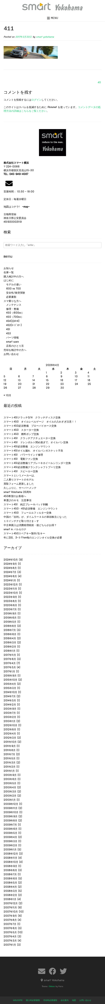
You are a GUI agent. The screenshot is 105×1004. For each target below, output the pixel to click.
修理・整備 (11, 308)
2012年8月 (10, 729)
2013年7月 (10, 712)
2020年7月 (10, 609)
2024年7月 (10, 572)
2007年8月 (10, 919)
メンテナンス (12, 304)
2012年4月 (10, 733)
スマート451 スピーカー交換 (21, 471)
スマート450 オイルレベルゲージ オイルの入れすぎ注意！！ (40, 421)
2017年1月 (9, 671)
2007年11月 (10, 907)
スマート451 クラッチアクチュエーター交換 (30, 438)
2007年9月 (10, 915)
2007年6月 (10, 928)
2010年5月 (10, 783)
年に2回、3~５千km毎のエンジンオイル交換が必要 (33, 537)
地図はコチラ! (17, 206)
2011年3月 (10, 762)
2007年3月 (10, 940)
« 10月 (7, 395)
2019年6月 (10, 617)
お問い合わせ (11, 354)
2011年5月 (10, 758)
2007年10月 (11, 911)
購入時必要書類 (33, 1000)
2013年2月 (10, 717)
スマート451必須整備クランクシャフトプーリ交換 (32, 467)
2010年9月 (10, 775)
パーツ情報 (11, 337)
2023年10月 (11, 592)
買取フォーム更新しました (19, 483)
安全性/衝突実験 (14, 292)
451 (7, 329)
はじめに (9, 280)
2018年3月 (10, 642)
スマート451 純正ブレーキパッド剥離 (26, 504)
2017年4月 (10, 663)
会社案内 (65, 1000)
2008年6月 (10, 878)
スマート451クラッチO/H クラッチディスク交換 (32, 417)
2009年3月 (10, 841)
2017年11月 (10, 654)
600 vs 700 (12, 288)
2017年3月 (10, 667)
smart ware (11, 341)
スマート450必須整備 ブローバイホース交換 (30, 425)
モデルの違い (12, 284)
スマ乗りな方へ (12, 301)
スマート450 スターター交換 (21, 429)
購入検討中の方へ (14, 276)
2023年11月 (10, 588)
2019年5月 (10, 621)
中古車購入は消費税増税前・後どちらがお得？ (30, 525)
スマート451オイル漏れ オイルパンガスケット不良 (33, 450)
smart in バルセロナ (15, 529)
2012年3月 (10, 737)
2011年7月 (9, 754)
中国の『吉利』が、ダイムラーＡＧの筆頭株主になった (35, 516)
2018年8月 (10, 626)
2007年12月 (11, 903)
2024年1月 (10, 580)
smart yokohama (45, 36)
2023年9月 (10, 597)
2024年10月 (11, 559)
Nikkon (52, 986)
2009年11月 (11, 808)
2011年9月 (10, 746)
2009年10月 (11, 812)
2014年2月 (10, 704)
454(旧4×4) (11, 321)
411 (99, 82)
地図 (74, 1000)
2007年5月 (10, 932)
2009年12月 (11, 804)
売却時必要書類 (50, 1000)
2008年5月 (10, 882)
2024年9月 (10, 563)
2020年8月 (10, 605)
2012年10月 (10, 725)
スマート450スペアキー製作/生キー (24, 533)
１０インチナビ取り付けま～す (21, 521)
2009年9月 (11, 816)
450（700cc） (13, 316)
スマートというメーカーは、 (20, 475)
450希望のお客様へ (15, 496)
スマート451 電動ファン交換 (21, 458)
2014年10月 (10, 692)
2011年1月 (9, 770)
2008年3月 (10, 891)
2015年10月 (10, 679)
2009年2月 (10, 845)
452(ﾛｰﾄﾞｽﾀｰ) (13, 325)
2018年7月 (10, 630)
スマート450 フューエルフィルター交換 (27, 512)
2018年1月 (10, 650)
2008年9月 (10, 866)
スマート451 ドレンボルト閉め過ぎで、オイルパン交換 (36, 442)
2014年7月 (10, 696)
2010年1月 (10, 799)
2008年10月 (11, 862)
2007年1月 (10, 944)
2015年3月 (10, 688)
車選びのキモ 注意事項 (19, 500)
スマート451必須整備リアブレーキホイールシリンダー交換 (37, 463)
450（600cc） (14, 312)
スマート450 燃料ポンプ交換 (21, 434)
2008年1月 (10, 899)
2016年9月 (10, 675)
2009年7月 (10, 824)
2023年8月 (10, 601)
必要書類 (10, 296)
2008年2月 (10, 895)
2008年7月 (10, 874)
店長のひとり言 (14, 345)
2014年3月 (10, 700)
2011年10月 (10, 741)
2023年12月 (11, 584)
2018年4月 (10, 638)
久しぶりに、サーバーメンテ (20, 487)
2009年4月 (10, 837)
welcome (18, 1000)
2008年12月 (11, 853)
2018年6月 (10, 634)
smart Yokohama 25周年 (17, 492)
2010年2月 (10, 795)
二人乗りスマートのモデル (19, 479)
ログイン (36, 99)
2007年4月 (10, 936)
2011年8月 (10, 750)
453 (7, 333)
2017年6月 (10, 659)
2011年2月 (10, 766)
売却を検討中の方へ (15, 350)
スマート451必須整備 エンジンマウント (27, 446)
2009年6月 (11, 828)
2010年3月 (10, 791)
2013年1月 (10, 721)
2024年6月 (10, 576)
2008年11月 (10, 857)
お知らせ (9, 268)
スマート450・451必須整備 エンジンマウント (31, 508)
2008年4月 (10, 886)
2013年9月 (10, 708)
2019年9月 (10, 613)
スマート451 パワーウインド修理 (23, 454)
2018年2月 (10, 646)
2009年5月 (10, 833)
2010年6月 (10, 779)
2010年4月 (10, 787)
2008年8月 (10, 870)
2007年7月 (10, 924)
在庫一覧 (9, 272)
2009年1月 (10, 849)
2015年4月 (10, 683)
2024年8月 (10, 568)
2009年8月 (10, 820)
